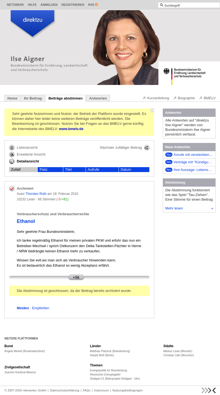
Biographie (184, 98)
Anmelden (48, 4)
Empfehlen (40, 308)
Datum (126, 169)
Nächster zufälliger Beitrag (125, 147)
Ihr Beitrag (33, 98)
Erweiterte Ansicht (27, 154)
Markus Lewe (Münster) (177, 351)
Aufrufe (93, 169)
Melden (23, 308)
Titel (68, 169)
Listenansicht (23, 147)
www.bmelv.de (71, 129)
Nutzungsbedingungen (127, 390)
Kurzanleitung (155, 98)
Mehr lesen (189, 208)
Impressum (101, 390)
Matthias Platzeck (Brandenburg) (110, 351)
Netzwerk (15, 4)
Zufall (16, 169)
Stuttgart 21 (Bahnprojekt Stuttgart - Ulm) (115, 378)
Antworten (98, 98)
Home (12, 98)
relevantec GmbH (34, 390)
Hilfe (32, 4)
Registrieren (73, 4)
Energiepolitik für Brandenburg (108, 370)
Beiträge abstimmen (65, 98)
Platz (44, 169)
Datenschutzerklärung (64, 390)
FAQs (86, 390)
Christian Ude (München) (178, 355)
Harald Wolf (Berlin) (102, 355)
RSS (91, 4)
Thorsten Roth (36, 194)
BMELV (207, 98)
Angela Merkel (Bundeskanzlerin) (24, 351)
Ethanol (26, 221)
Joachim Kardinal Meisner (20, 372)
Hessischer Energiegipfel (105, 374)
